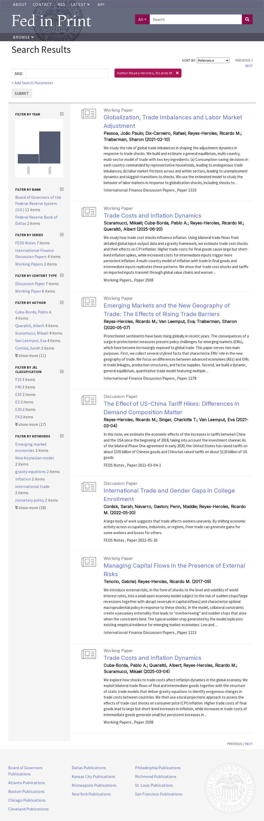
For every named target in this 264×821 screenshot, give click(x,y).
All (140, 19)
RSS (61, 4)
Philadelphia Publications (158, 767)
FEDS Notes (26, 242)
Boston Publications (26, 791)
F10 (18, 379)
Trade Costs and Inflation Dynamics (152, 215)
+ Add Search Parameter (32, 82)
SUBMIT (22, 93)
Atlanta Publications (26, 782)
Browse (23, 37)
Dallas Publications (89, 767)
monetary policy (30, 500)
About (20, 4)
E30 (18, 409)
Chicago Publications (27, 800)
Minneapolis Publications (94, 785)
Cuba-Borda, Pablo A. (33, 311)
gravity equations (31, 471)
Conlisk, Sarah (28, 348)
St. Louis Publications (154, 785)
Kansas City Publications (93, 776)
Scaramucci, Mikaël (32, 333)
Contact (42, 4)
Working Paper (28, 291)
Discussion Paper (30, 283)
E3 (17, 401)
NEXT (249, 65)
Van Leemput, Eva (31, 340)
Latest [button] (81, 4)
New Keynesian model (34, 457)
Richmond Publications (155, 776)
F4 (17, 416)
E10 (18, 394)
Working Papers (29, 264)
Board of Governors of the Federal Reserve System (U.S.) (38, 203)
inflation (23, 479)
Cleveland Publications (28, 808)
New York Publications (91, 794)
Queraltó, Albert (30, 325)
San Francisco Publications (158, 794)
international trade (32, 486)
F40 (18, 386)
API (101, 4)
